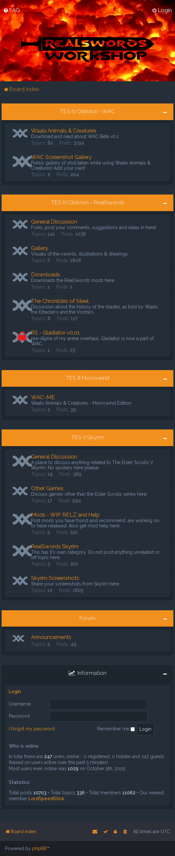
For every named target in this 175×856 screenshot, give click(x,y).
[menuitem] (11, 10)
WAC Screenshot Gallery (61, 156)
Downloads (45, 274)
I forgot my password (32, 728)
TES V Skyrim (87, 437)
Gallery (39, 247)
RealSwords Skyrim (55, 546)
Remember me (116, 728)
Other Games (47, 488)
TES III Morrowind (87, 377)
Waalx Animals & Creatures (63, 130)
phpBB (39, 848)
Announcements (51, 637)
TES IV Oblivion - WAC (87, 111)
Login (15, 691)
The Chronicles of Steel (60, 300)
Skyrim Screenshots (55, 577)
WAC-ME (43, 397)
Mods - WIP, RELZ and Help (65, 514)
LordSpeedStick (46, 798)
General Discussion (54, 221)
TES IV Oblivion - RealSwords (87, 202)
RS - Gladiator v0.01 (55, 332)
